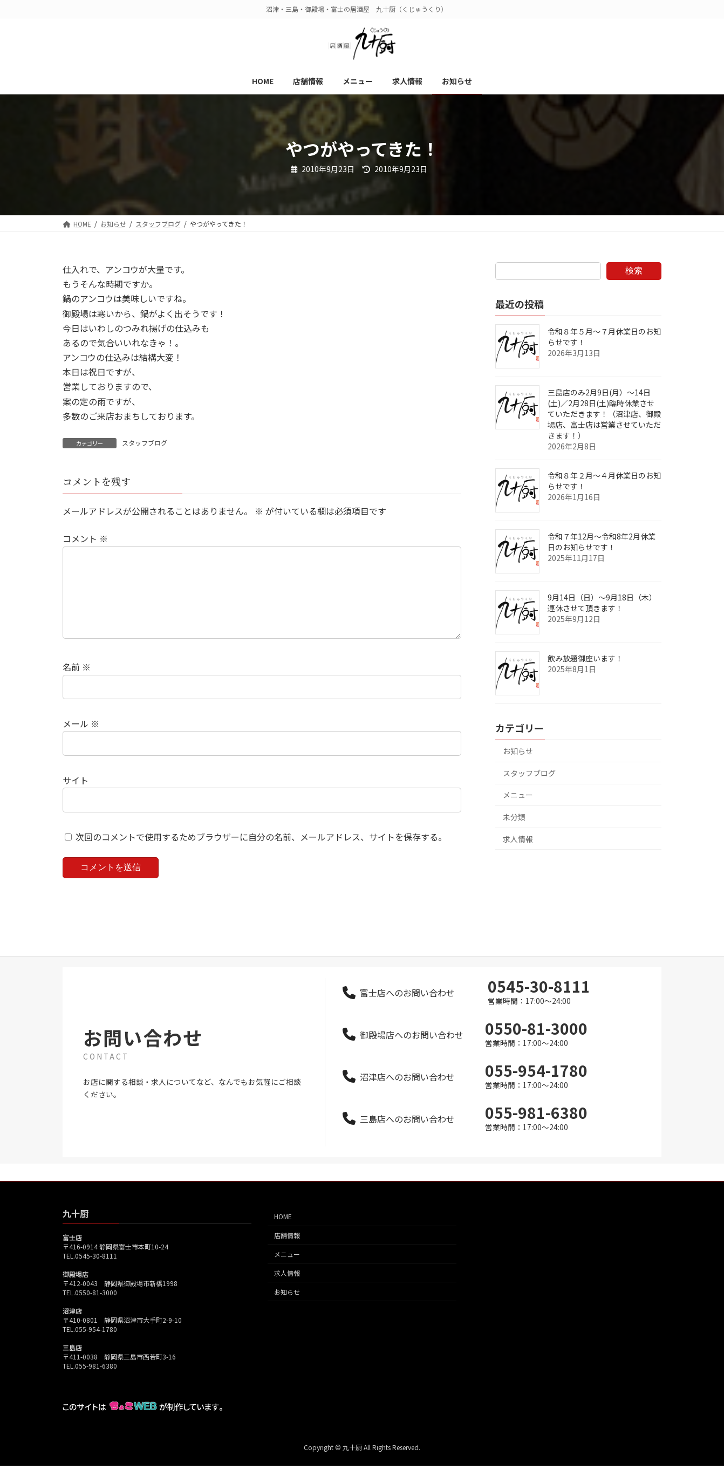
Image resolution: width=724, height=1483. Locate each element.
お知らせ (518, 751)
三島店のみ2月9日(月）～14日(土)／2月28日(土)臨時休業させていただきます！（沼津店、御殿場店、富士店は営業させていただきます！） (604, 414)
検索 (634, 270)
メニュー (518, 794)
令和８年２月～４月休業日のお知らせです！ (604, 480)
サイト (75, 797)
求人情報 (518, 838)
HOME (283, 1233)
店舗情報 (287, 1252)
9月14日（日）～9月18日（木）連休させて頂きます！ (602, 602)
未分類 (514, 816)
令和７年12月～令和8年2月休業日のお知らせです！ (601, 541)
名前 (77, 684)
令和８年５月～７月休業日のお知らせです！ (604, 336)
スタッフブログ (144, 442)
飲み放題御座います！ (585, 658)
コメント (85, 538)
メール (81, 740)
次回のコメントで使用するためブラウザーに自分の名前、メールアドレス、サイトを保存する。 (261, 854)
